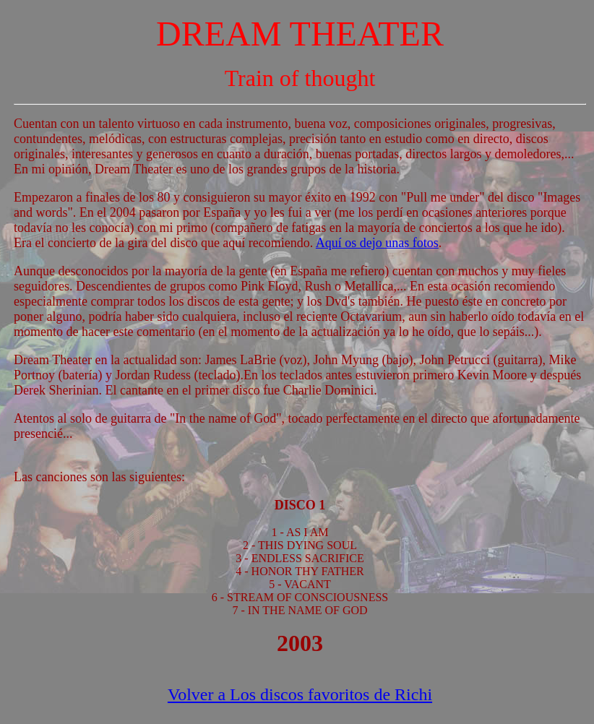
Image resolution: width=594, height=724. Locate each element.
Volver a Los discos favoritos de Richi (300, 694)
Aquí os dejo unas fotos (377, 243)
